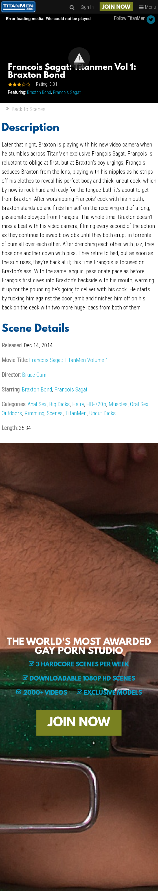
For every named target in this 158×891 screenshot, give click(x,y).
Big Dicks (59, 404)
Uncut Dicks (102, 413)
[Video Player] (79, 58)
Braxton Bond (39, 92)
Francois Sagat (67, 92)
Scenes (55, 413)
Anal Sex (37, 404)
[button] (79, 58)
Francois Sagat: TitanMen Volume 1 (68, 360)
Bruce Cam (34, 374)
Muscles (118, 404)
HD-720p (96, 404)
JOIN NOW (116, 7)
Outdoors (12, 413)
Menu (147, 7)
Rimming (34, 413)
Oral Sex (139, 404)
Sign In (87, 7)
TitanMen (76, 413)
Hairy (78, 404)
